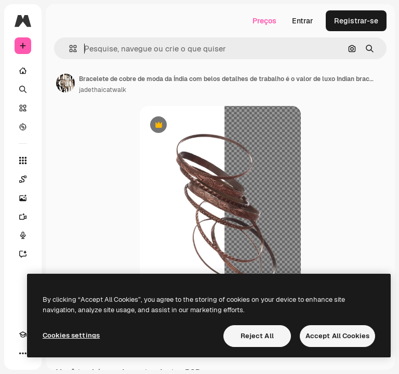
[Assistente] (23, 254)
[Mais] (23, 353)
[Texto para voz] (23, 235)
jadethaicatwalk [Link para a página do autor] (102, 90)
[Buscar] (23, 89)
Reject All (257, 335)
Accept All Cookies (337, 335)
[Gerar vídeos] (23, 216)
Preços (264, 20)
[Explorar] (23, 126)
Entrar (302, 20)
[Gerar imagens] (23, 198)
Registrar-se (356, 20)
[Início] (23, 70)
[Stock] (23, 108)
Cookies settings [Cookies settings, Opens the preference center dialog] (71, 335)
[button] (69, 48)
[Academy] (23, 334)
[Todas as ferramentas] (23, 160)
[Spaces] (23, 179)
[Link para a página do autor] (65, 83)
